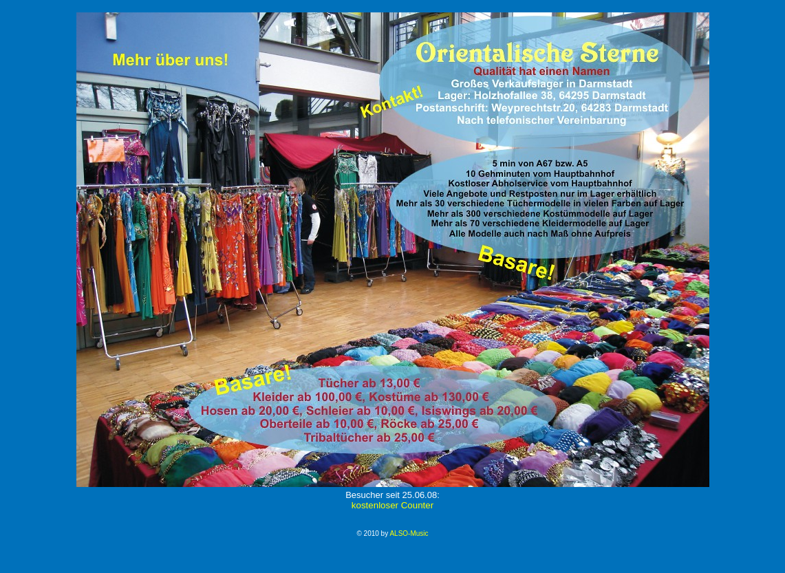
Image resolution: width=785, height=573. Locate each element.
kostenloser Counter (392, 505)
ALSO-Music (408, 533)
